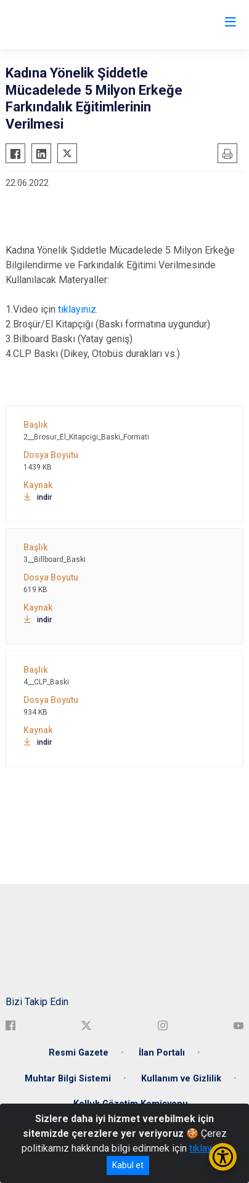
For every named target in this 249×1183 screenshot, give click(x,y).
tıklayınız (208, 1148)
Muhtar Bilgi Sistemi (68, 1078)
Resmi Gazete (78, 1053)
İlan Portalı (162, 1053)
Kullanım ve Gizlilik (181, 1078)
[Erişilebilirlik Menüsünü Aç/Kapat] (223, 1157)
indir (37, 497)
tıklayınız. (76, 309)
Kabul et (128, 1165)
